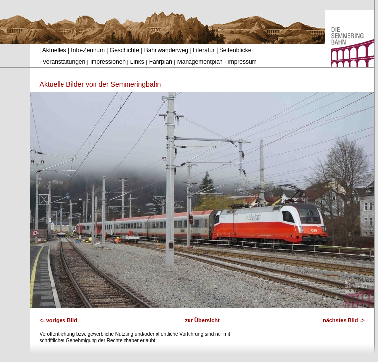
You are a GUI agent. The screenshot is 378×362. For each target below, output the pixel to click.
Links (137, 62)
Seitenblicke (236, 50)
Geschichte (124, 50)
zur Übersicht (202, 320)
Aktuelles (54, 50)
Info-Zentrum (88, 50)
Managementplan (200, 62)
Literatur (204, 50)
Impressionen (108, 62)
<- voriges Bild (58, 320)
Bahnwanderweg (166, 50)
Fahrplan (160, 62)
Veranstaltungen (63, 62)
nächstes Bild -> (344, 320)
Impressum (241, 62)
